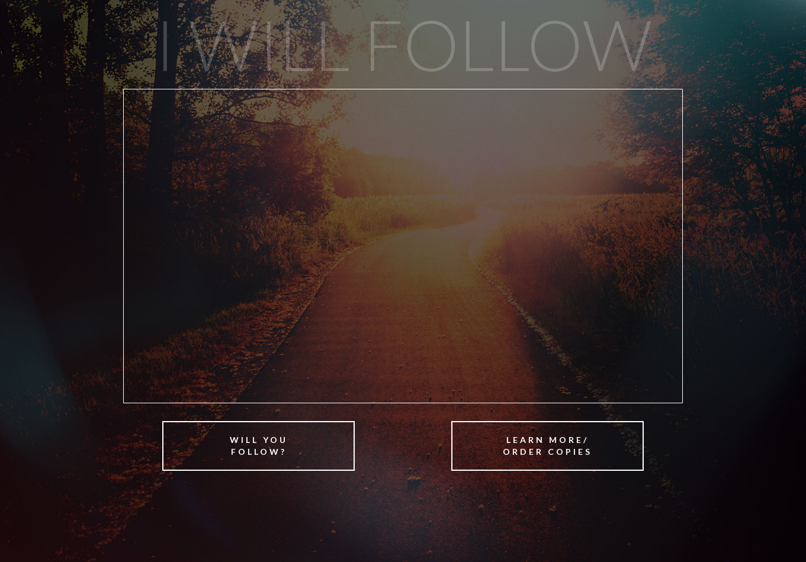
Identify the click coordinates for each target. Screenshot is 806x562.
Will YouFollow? (259, 446)
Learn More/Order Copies (547, 446)
